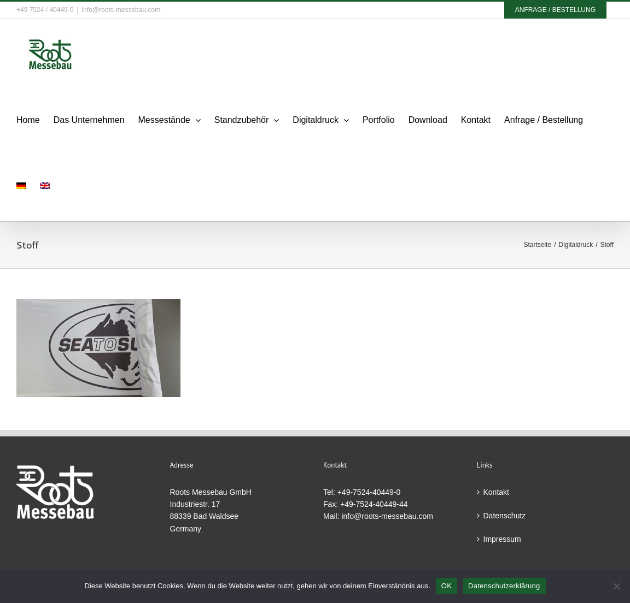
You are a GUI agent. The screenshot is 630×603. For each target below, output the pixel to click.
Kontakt (496, 492)
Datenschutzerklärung (504, 586)
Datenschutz (504, 515)
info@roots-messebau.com (121, 10)
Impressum (502, 539)
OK (446, 586)
